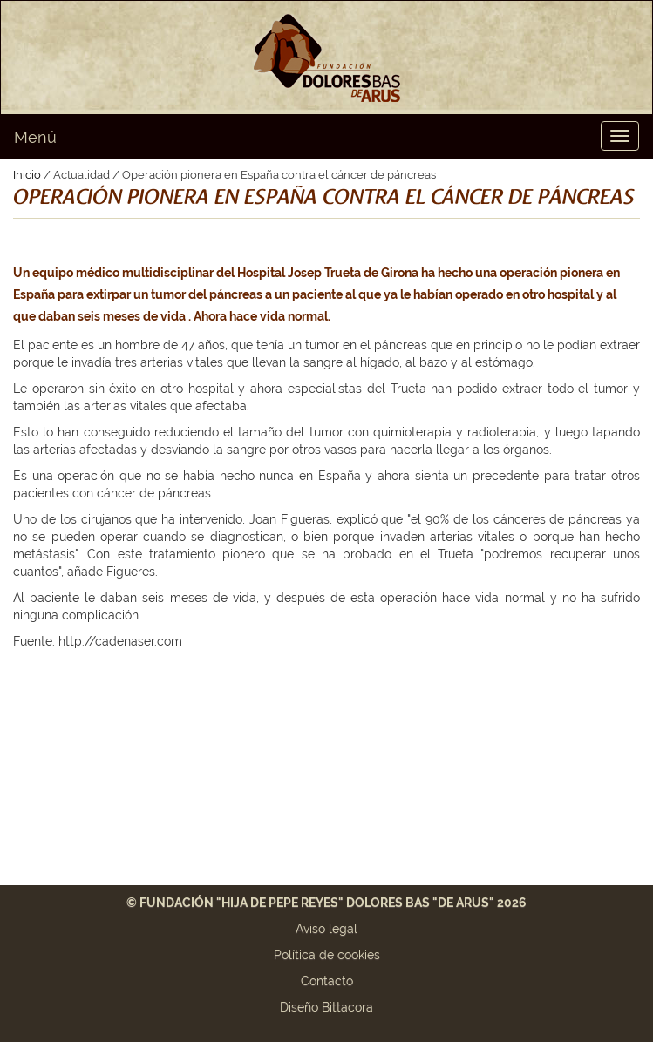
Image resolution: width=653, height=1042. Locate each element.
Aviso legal (326, 929)
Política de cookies (327, 955)
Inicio (27, 174)
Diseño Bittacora (326, 1007)
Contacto (327, 981)
